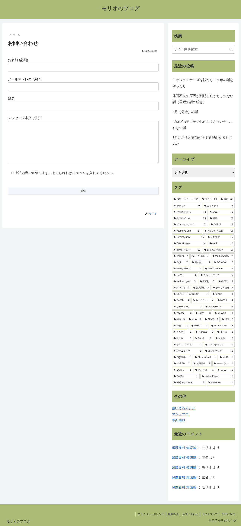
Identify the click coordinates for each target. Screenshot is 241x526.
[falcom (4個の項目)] (223, 294)
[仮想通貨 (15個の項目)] (220, 237)
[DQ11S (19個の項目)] (222, 224)
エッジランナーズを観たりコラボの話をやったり (202, 83)
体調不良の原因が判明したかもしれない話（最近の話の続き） (202, 99)
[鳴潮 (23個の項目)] (221, 218)
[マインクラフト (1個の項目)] (219, 345)
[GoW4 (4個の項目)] (181, 300)
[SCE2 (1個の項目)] (225, 370)
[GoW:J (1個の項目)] (186, 376)
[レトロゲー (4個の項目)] (203, 300)
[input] (203, 49)
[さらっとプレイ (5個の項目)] (217, 275)
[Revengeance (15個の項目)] (188, 237)
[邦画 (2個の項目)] (180, 326)
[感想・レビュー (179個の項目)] (186, 199)
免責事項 (173, 514)
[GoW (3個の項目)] (203, 313)
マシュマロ (180, 414)
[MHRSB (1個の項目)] (181, 363)
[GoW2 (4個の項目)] (226, 281)
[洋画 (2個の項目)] (227, 319)
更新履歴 (178, 420)
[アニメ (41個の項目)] (221, 212)
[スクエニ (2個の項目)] (204, 332)
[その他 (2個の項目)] (224, 338)
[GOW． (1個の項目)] (182, 370)
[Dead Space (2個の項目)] (222, 326)
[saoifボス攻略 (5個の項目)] (184, 281)
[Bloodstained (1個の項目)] (205, 357)
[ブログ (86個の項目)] (209, 199)
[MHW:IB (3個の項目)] (224, 313)
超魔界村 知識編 (184, 448)
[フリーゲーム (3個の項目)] (187, 307)
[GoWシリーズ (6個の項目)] (187, 269)
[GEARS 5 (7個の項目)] (200, 256)
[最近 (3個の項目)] (179, 319)
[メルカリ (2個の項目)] (182, 332)
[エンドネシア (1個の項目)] (219, 351)
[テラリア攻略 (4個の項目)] (223, 288)
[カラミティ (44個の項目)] (219, 206)
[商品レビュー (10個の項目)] (187, 250)
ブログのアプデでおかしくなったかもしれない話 (202, 125)
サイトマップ (210, 514)
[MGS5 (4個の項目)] (225, 300)
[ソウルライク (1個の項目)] (187, 351)
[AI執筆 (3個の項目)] (211, 319)
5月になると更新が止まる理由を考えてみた (202, 141)
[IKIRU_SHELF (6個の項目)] (219, 269)
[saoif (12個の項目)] (221, 243)
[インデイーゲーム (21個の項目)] (190, 224)
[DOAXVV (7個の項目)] (224, 262)
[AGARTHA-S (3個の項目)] (219, 307)
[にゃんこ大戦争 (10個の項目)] (219, 250)
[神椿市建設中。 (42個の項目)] (189, 212)
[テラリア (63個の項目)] (187, 206)
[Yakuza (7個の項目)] (181, 256)
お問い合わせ (190, 514)
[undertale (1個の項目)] (221, 382)
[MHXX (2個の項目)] (199, 326)
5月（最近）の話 (185, 112)
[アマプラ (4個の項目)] (181, 288)
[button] (231, 49)
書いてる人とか (183, 408)
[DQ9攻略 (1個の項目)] (182, 357)
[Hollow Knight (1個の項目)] (217, 376)
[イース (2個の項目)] (225, 332)
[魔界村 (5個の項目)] (207, 281)
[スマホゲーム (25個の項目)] (189, 218)
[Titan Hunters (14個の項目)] (189, 243)
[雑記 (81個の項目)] (227, 199)
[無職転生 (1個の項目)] (202, 363)
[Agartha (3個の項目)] (182, 313)
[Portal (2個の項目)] (203, 338)
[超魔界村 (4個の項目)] (201, 288)
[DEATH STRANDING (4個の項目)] (191, 294)
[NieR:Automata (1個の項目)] (189, 382)
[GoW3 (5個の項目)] (185, 275)
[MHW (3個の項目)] (195, 319)
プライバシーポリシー (150, 514)
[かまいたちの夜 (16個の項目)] (219, 231)
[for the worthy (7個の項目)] (223, 256)
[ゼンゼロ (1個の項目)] (204, 370)
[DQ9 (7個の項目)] (180, 262)
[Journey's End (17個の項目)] (187, 231)
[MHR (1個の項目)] (226, 357)
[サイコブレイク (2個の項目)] (187, 345)
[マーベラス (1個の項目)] (223, 363)
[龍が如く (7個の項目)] (201, 262)
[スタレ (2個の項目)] (182, 338)
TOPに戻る (228, 514)
